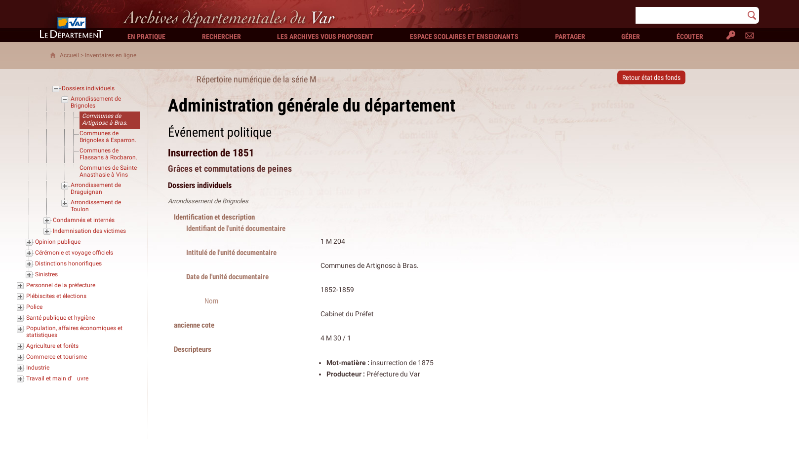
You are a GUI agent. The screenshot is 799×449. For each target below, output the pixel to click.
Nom (211, 301)
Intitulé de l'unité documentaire (231, 252)
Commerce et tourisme (56, 356)
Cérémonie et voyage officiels (74, 252)
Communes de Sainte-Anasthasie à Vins (109, 171)
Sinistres (46, 274)
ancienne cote (194, 325)
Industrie (37, 367)
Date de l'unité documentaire (227, 276)
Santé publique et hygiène (60, 317)
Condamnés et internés (84, 220)
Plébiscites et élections (56, 296)
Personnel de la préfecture (60, 285)
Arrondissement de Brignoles (96, 102)
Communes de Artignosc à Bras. (104, 119)
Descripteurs (192, 349)
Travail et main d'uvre (57, 378)
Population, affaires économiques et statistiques (74, 331)
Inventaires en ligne (110, 55)
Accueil (69, 55)
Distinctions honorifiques (68, 263)
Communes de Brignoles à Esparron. (108, 137)
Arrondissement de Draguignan (96, 188)
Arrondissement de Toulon (96, 206)
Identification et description (214, 217)
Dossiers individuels (88, 88)
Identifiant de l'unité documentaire (235, 228)
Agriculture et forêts (52, 345)
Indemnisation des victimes (89, 230)
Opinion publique (57, 241)
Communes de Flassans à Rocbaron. (108, 154)
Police (34, 306)
